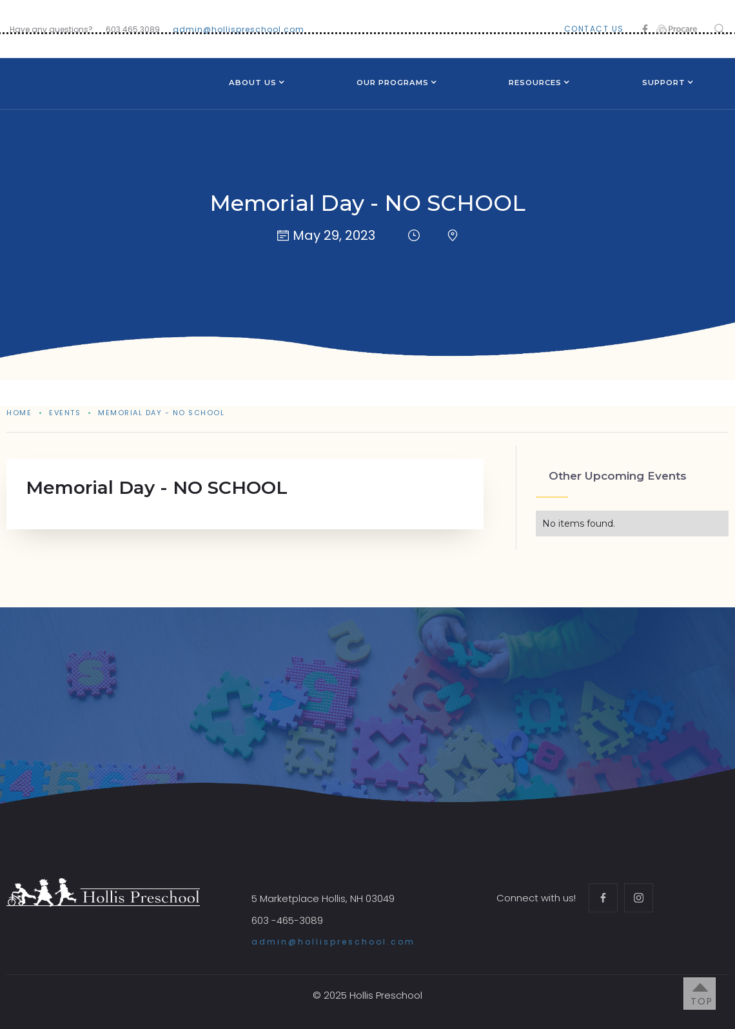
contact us (594, 28)
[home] (81, 72)
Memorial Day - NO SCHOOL (161, 412)
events (65, 412)
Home (19, 412)
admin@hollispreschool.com (238, 29)
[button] (252, 83)
